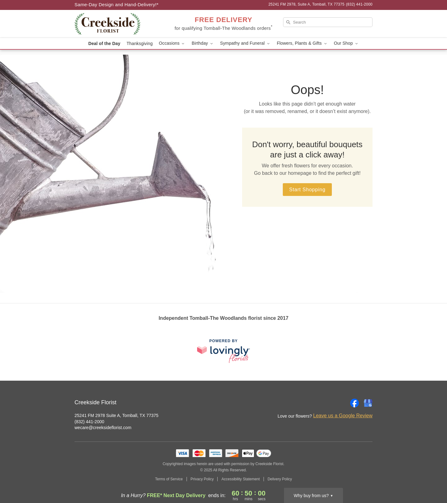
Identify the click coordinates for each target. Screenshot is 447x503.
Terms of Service (169, 479)
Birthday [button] (203, 43)
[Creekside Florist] (119, 24)
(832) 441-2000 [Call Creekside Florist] (89, 421)
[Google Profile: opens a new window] (368, 403)
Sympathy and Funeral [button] (245, 43)
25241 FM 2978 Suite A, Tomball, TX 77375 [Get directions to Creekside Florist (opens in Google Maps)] (116, 415)
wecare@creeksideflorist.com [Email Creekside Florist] (102, 427)
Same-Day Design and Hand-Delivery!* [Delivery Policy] (116, 4)
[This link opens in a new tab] (223, 351)
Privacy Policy (202, 479)
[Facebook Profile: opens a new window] (354, 403)
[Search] (327, 22)
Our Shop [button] (346, 43)
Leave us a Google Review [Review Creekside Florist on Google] (342, 415)
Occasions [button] (172, 43)
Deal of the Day (104, 43)
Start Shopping (307, 189)
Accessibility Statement (240, 479)
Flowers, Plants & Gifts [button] (302, 43)
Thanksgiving (140, 43)
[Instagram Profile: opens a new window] (340, 403)
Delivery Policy (280, 479)
